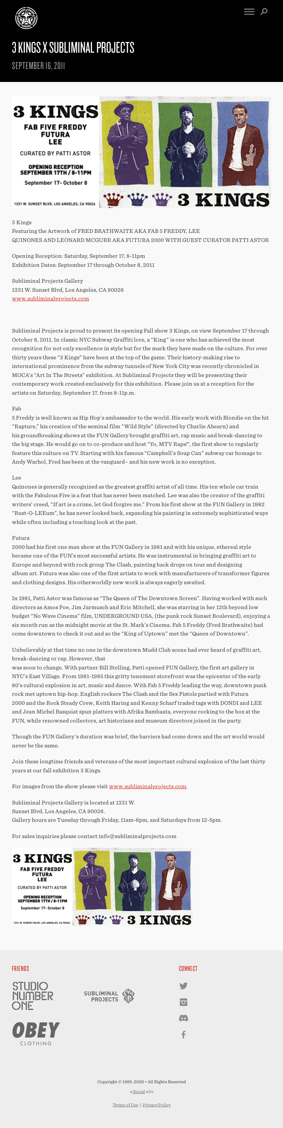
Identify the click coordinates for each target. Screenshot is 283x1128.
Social (139, 1091)
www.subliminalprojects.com (50, 298)
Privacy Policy (157, 1104)
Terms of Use (125, 1104)
